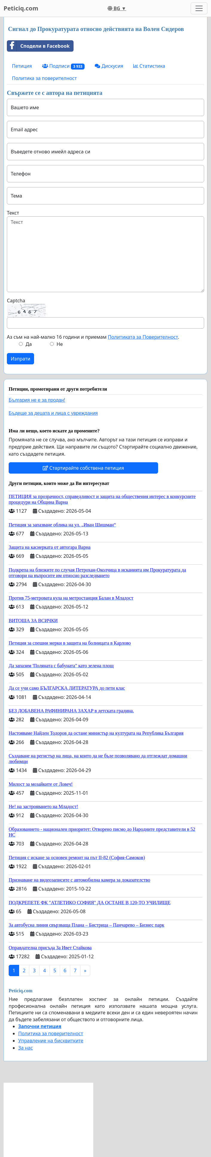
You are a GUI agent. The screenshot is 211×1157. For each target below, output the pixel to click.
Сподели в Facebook (38, 46)
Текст (13, 212)
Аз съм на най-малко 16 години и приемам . (93, 337)
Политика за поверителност (44, 78)
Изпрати (20, 358)
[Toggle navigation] (199, 8)
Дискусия (109, 66)
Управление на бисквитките (50, 1040)
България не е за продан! (37, 400)
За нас (25, 1047)
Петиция (22, 66)
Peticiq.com (21, 8)
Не (59, 344)
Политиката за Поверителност (143, 337)
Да (29, 344)
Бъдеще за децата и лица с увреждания (53, 413)
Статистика (149, 66)
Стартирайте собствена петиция (83, 468)
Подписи (63, 66)
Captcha (16, 300)
